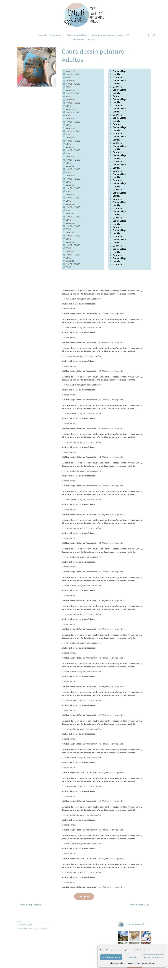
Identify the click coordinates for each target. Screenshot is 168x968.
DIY (128, 35)
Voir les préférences (153, 957)
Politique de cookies (116, 963)
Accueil (42, 35)
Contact (91, 39)
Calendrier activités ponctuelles (107, 35)
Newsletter (78, 39)
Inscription (84, 896)
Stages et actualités (76, 35)
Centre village (119, 71)
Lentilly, (116, 74)
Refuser (132, 957)
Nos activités (55, 35)
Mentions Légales (148, 963)
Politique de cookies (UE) (27, 929)
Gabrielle (117, 77)
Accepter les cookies (111, 957)
